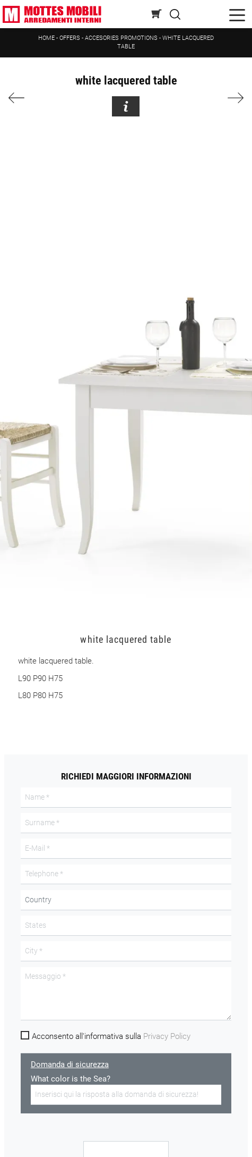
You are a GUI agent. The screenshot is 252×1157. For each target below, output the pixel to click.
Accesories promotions (121, 38)
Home (46, 38)
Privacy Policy (166, 1036)
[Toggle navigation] (237, 14)
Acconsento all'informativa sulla (111, 1036)
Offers (69, 38)
